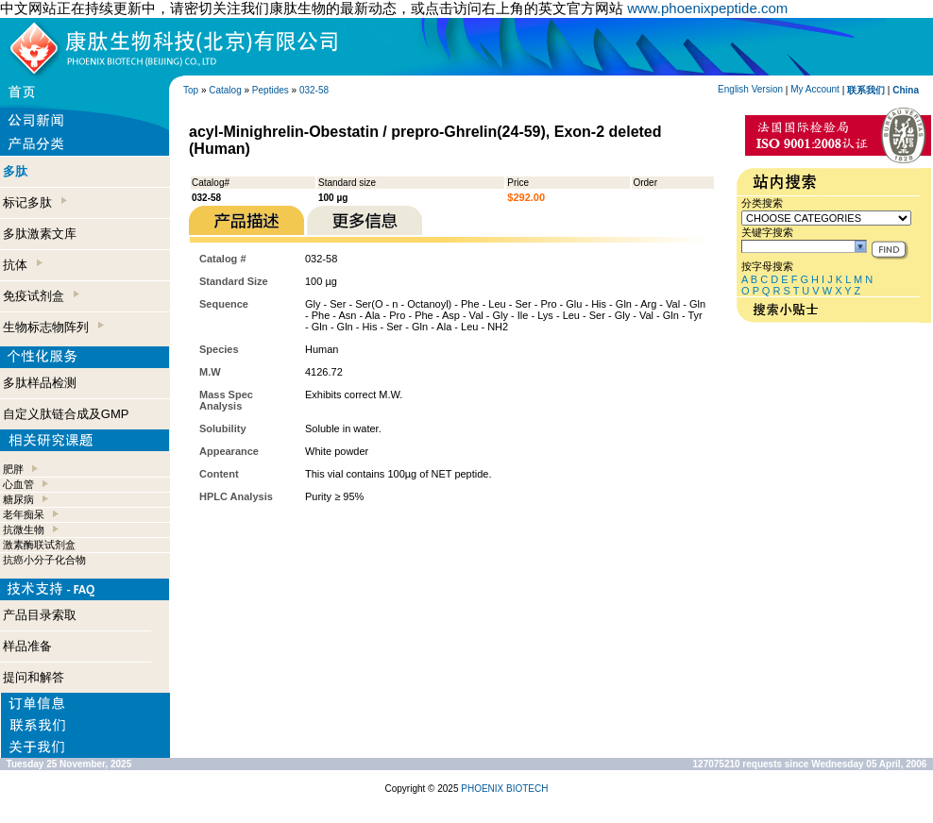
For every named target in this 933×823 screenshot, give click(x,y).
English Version (750, 89)
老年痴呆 (23, 514)
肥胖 (13, 469)
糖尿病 (18, 499)
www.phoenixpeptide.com (707, 8)
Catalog (225, 90)
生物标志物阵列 (53, 327)
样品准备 (27, 646)
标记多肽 (35, 202)
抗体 (22, 265)
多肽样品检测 (39, 383)
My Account (815, 89)
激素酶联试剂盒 (39, 544)
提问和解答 (33, 677)
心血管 (18, 484)
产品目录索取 (39, 615)
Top (190, 90)
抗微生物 (23, 529)
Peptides (270, 90)
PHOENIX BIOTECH (504, 788)
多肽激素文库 (39, 234)
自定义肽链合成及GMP (66, 414)
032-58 (314, 90)
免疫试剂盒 (41, 296)
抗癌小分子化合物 (44, 559)
